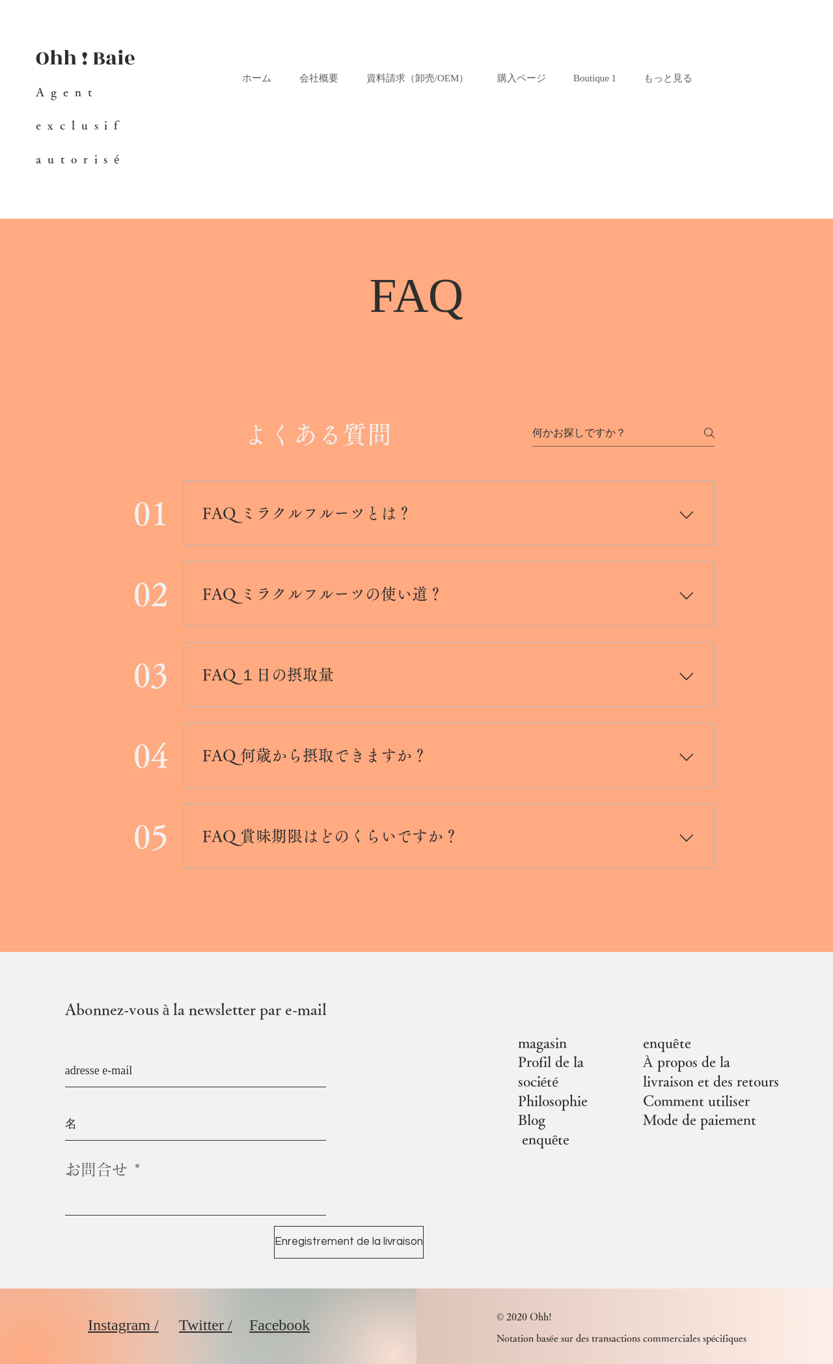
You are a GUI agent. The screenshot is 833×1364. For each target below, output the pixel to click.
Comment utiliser (696, 1101)
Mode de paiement (699, 1120)
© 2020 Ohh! (524, 1317)
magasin (542, 1043)
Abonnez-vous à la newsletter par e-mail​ (196, 1009)
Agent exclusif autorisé (81, 125)
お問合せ (96, 1169)
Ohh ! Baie (85, 58)
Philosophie (553, 1101)
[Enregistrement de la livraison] (349, 1242)
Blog (531, 1120)
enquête (546, 1139)
